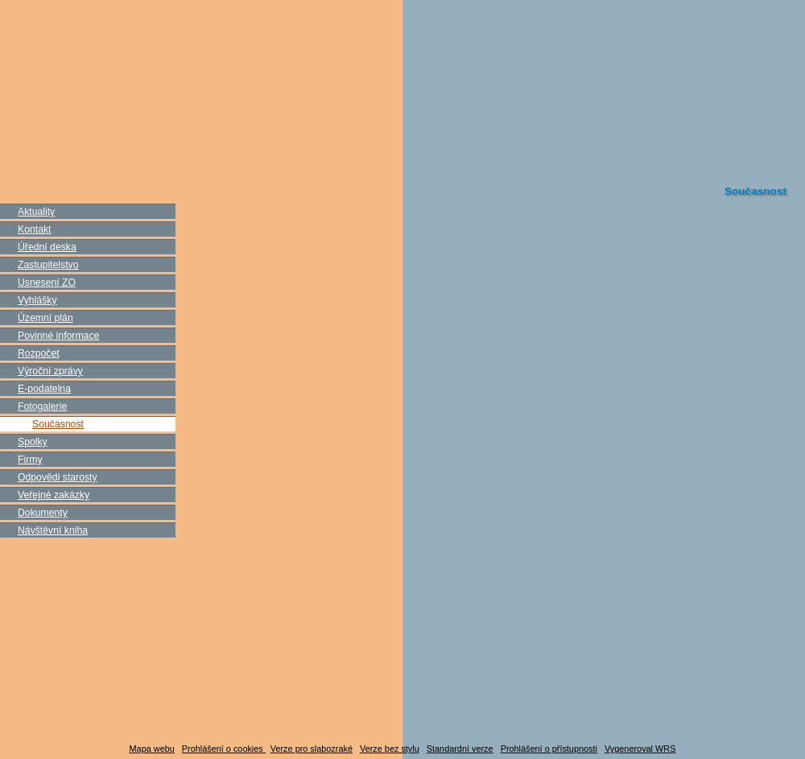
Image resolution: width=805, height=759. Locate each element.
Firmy (30, 459)
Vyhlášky (37, 300)
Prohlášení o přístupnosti (549, 748)
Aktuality (36, 211)
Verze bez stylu (389, 748)
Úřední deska (47, 247)
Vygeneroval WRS (640, 748)
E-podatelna (44, 388)
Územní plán (45, 318)
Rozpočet (39, 353)
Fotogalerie (42, 406)
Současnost (58, 424)
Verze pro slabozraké (311, 748)
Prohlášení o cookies (224, 748)
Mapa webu (152, 748)
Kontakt (35, 229)
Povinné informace (58, 335)
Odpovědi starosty (57, 477)
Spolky (32, 442)
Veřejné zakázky (53, 495)
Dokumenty (43, 512)
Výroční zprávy (50, 371)
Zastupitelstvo (48, 264)
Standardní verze (460, 748)
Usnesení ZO (47, 282)
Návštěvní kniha (53, 530)
